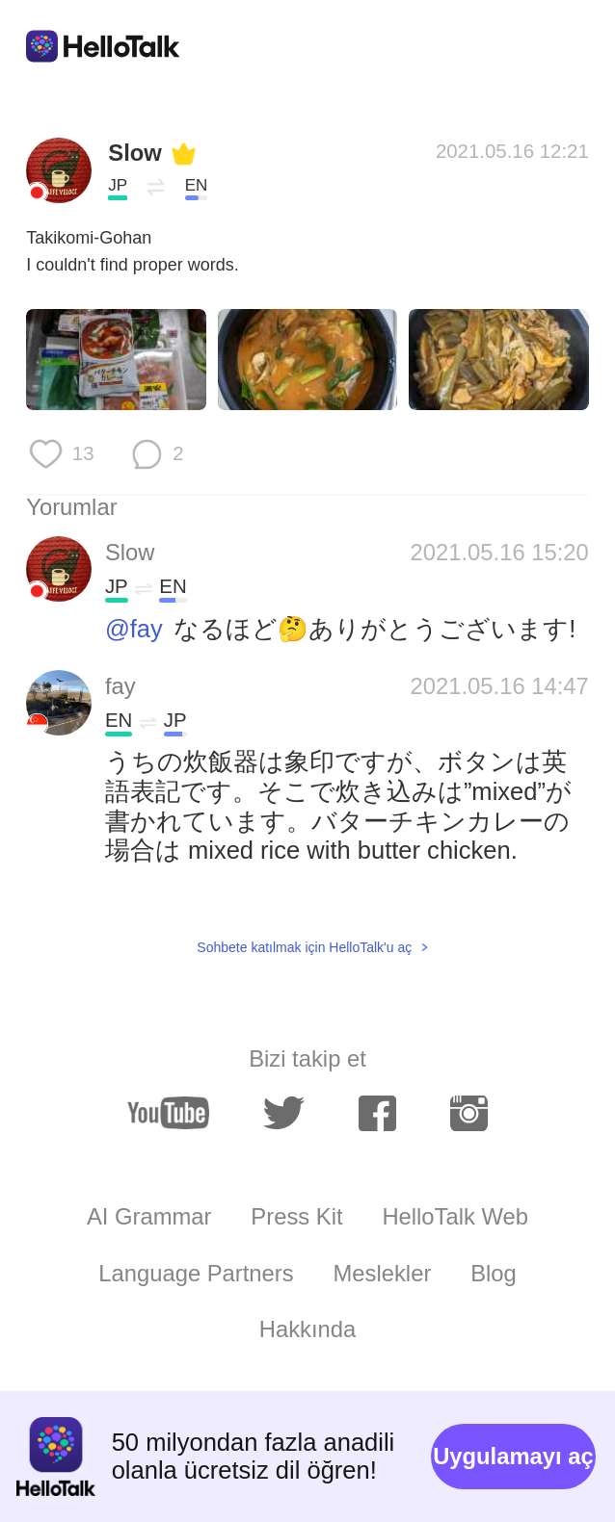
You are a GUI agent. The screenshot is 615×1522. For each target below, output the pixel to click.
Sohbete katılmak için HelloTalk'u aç (304, 947)
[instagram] (469, 1113)
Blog (493, 1273)
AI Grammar (149, 1216)
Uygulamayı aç (513, 1456)
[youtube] (168, 1112)
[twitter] (284, 1113)
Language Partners (195, 1273)
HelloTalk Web (455, 1216)
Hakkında (308, 1329)
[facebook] (377, 1113)
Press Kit (296, 1216)
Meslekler (382, 1273)
